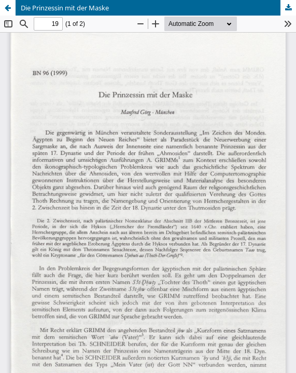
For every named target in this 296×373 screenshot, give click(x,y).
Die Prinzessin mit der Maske (65, 7)
